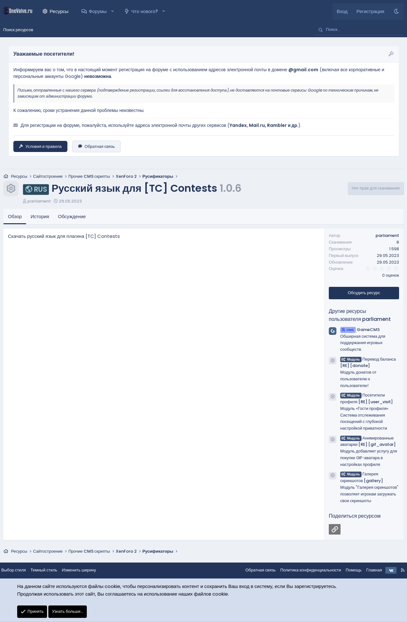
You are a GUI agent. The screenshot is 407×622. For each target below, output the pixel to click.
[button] (112, 11)
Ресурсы (59, 11)
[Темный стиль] (396, 11)
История (40, 217)
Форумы (98, 11)
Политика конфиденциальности (305, 571)
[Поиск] (358, 29)
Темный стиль (49, 571)
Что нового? (144, 11)
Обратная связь (96, 146)
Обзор (15, 217)
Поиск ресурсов (18, 30)
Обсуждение (72, 217)
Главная (369, 571)
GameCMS (360, 330)
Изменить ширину (84, 571)
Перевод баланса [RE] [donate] (368, 362)
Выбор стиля (18, 571)
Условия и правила (40, 146)
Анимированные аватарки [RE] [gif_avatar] (368, 441)
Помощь (348, 571)
